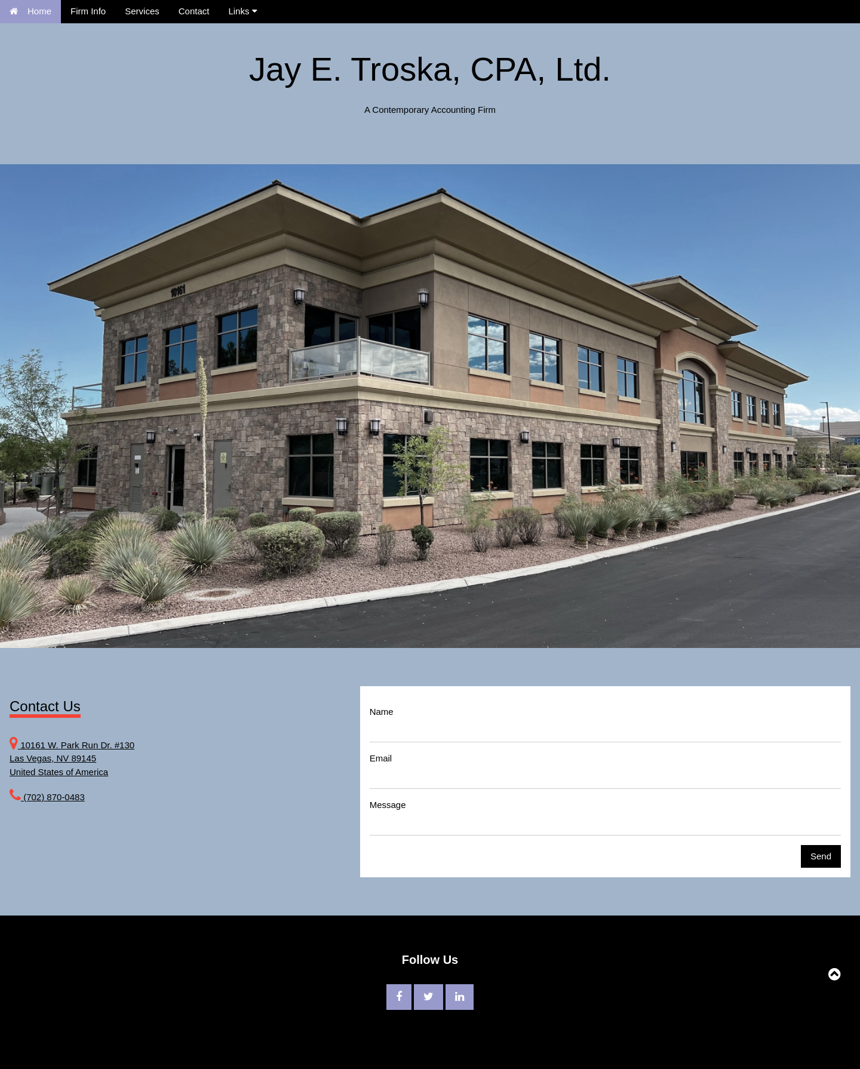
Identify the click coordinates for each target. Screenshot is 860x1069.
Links (242, 11)
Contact (194, 11)
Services (142, 11)
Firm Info (88, 11)
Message (388, 805)
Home (30, 11)
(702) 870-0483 (53, 797)
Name (382, 711)
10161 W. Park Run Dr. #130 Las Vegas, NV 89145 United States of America (72, 758)
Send (820, 856)
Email (381, 758)
